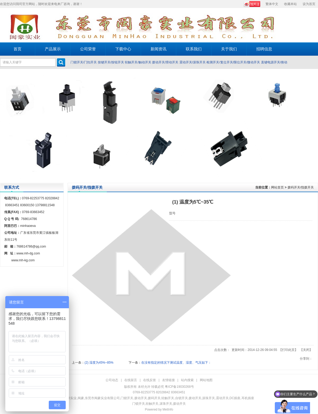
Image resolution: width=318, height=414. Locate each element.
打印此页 (288, 350)
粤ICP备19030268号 (179, 387)
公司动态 (111, 380)
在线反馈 (149, 380)
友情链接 (168, 380)
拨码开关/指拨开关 (301, 187)
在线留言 (130, 380)
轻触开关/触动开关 (138, 62)
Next (312, 126)
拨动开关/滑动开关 (165, 62)
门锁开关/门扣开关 (83, 62)
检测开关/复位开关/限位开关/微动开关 (233, 62)
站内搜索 (187, 380)
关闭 (306, 350)
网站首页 (277, 187)
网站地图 (206, 380)
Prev (5, 126)
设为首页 (309, 4)
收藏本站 (290, 4)
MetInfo (167, 409)
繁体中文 (272, 4)
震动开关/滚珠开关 (192, 62)
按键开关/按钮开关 (111, 62)
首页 (17, 49)
